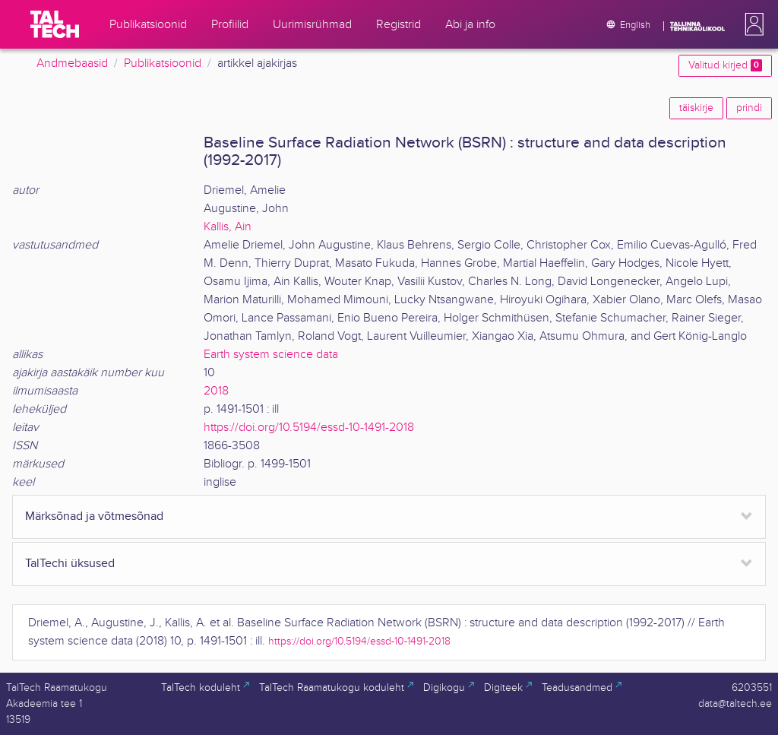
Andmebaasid (72, 63)
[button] (751, 24)
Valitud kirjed (725, 65)
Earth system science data (271, 354)
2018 (216, 391)
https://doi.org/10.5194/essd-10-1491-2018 (309, 427)
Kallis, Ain (227, 227)
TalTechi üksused (70, 563)
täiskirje (696, 108)
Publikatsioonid (162, 63)
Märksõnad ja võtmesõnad (94, 516)
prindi (749, 108)
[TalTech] (54, 24)
